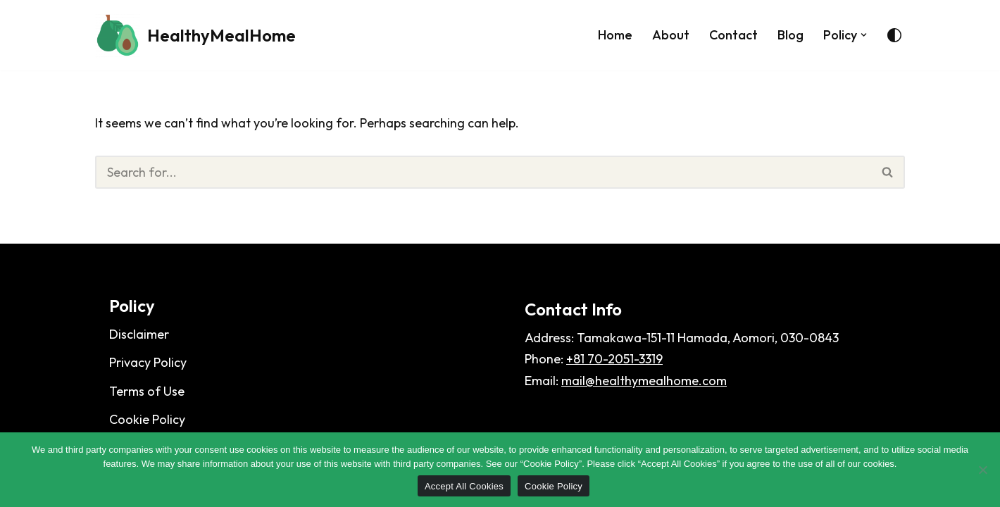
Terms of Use (147, 391)
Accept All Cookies (464, 486)
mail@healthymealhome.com (644, 381)
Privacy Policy (148, 362)
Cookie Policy (147, 419)
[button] (864, 35)
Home (615, 35)
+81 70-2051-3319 (614, 359)
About (670, 35)
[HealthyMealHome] (195, 35)
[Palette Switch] (894, 35)
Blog (790, 35)
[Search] (483, 172)
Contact (733, 35)
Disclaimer (139, 334)
